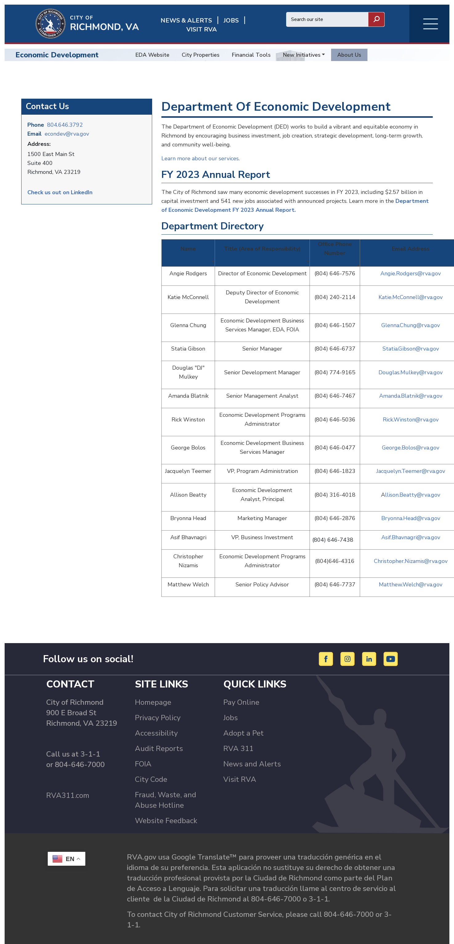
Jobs (230, 703)
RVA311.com (67, 781)
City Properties (201, 55)
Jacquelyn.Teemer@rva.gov (410, 456)
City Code (151, 765)
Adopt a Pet (243, 718)
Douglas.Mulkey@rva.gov (411, 357)
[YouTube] (391, 643)
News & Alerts (167, 25)
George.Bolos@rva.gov (410, 433)
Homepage (153, 687)
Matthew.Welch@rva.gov (410, 569)
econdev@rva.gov (67, 119)
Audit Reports (159, 734)
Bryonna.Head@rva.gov (410, 503)
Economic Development (57, 55)
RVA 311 (238, 734)
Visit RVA (239, 765)
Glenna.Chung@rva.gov (410, 310)
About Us (349, 55)
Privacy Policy (157, 703)
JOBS (211, 25)
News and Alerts (252, 749)
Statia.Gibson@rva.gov (411, 334)
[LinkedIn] (370, 643)
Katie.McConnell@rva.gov (411, 282)
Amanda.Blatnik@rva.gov (410, 381)
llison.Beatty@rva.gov (412, 480)
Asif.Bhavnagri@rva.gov (410, 522)
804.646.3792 (65, 110)
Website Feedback (166, 806)
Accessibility (156, 718)
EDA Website (152, 55)
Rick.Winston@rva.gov (411, 404)
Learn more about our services (200, 143)
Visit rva (246, 25)
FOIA (143, 749)
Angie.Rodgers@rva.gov (410, 258)
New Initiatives (302, 55)
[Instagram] (348, 643)
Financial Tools (251, 55)
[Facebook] (326, 643)
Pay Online (241, 687)
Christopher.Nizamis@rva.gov (411, 546)
